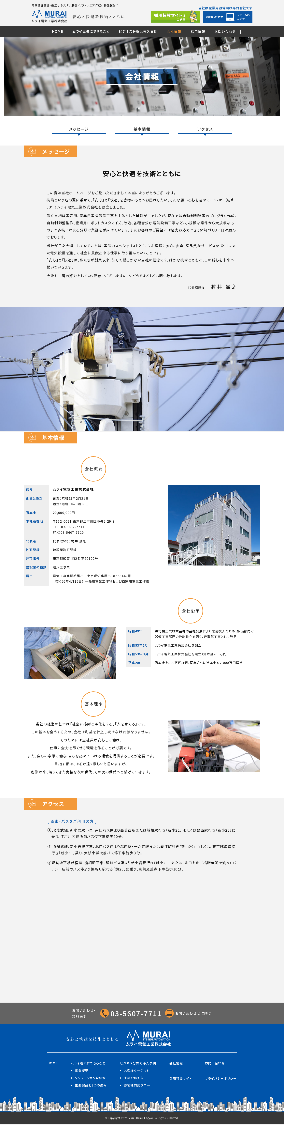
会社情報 (174, 31)
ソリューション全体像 (90, 1078)
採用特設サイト (180, 1079)
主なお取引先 (134, 1078)
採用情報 (198, 31)
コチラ (208, 1014)
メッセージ (79, 129)
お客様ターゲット (136, 1071)
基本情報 (142, 129)
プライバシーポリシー (221, 1079)
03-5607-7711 (136, 1014)
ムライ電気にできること (91, 31)
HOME (57, 31)
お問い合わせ (225, 31)
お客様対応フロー (137, 1086)
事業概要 (81, 1071)
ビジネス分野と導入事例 (138, 31)
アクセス (205, 129)
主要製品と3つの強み (91, 1086)
